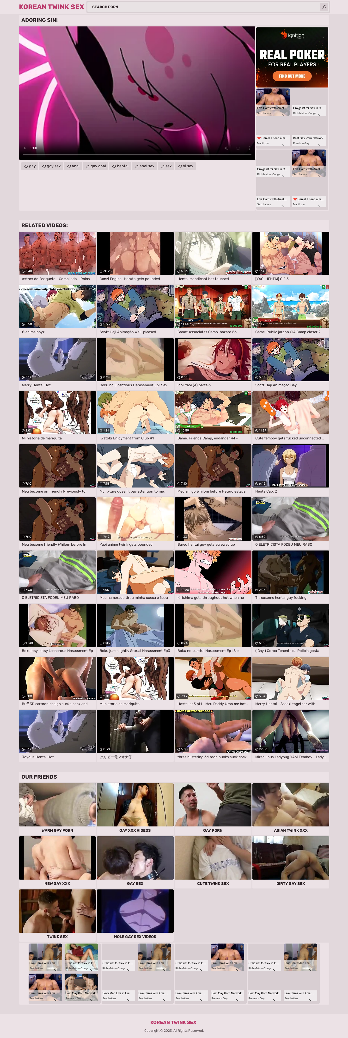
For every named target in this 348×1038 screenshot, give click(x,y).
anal (75, 166)
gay (32, 166)
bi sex (188, 166)
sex (168, 166)
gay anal (98, 166)
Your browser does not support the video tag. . (137, 93)
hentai (122, 166)
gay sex (54, 166)
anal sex (147, 166)
